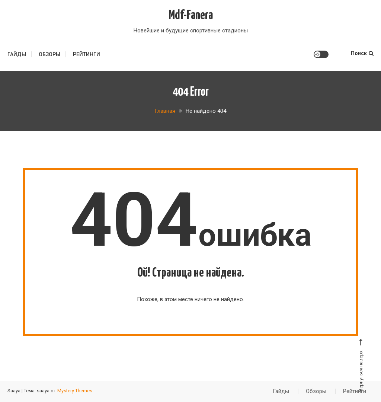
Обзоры (49, 54)
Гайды (16, 54)
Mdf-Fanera (191, 15)
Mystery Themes (74, 390)
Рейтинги (86, 54)
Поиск (362, 53)
